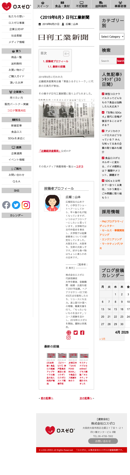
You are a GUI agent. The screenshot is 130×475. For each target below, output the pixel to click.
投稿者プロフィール (57, 61)
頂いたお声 (16, 82)
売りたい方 (16, 97)
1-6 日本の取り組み (73, 355)
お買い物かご (16, 70)
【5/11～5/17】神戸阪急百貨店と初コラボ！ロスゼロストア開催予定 (62, 373)
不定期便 (81, 4)
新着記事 (16, 125)
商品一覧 (16, 57)
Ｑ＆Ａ (16, 181)
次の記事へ (86, 398)
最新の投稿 (59, 66)
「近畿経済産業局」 (50, 151)
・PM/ (103, 221)
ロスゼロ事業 (16, 23)
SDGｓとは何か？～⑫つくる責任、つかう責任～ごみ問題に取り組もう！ (112, 189)
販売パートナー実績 (16, 104)
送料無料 (16, 63)
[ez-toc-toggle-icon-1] (64, 54)
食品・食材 (62, 4)
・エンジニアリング (110, 239)
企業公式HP (16, 29)
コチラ (79, 166)
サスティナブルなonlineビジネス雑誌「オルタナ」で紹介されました (83, 373)
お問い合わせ (16, 175)
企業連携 (16, 153)
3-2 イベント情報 (62, 356)
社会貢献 (16, 35)
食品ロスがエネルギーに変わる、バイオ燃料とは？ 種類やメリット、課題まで (112, 166)
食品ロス (16, 131)
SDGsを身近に (16, 138)
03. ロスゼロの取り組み (51, 355)
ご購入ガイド (16, 76)
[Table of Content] (66, 53)
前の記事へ (47, 398)
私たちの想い (16, 16)
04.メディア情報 (84, 356)
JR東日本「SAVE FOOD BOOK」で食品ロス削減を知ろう (72, 371)
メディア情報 (16, 42)
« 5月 (102, 339)
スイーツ (43, 4)
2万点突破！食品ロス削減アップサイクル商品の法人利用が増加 (51, 373)
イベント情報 (16, 159)
